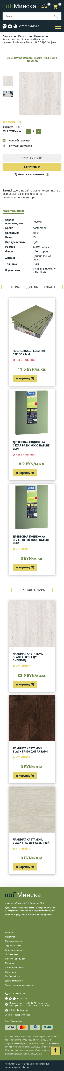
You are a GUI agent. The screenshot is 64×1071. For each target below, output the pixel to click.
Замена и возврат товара (17, 1015)
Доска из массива (14, 981)
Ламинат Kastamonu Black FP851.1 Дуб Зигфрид (28, 657)
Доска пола (10, 972)
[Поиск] (57, 16)
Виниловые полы (13, 950)
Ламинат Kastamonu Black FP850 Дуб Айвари (30, 750)
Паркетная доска (13, 941)
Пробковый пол (12, 976)
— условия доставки (17, 145)
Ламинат (39, 36)
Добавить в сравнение (32, 174)
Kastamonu (9, 39)
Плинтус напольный (15, 959)
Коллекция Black (31, 39)
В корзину (32, 167)
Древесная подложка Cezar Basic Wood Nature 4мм (31, 540)
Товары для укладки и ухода (19, 985)
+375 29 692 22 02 (18, 994)
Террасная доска (13, 946)
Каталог (22, 36)
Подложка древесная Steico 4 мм (29, 352)
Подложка (10, 963)
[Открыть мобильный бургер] (58, 26)
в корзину (25, 378)
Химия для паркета (14, 967)
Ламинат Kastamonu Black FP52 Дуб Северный (31, 841)
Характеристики (13, 210)
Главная (7, 36)
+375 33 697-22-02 (29, 26)
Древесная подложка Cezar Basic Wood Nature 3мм (31, 445)
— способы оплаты (17, 140)
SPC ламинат (11, 954)
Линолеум (10, 937)
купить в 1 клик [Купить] (32, 157)
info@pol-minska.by (16, 1010)
